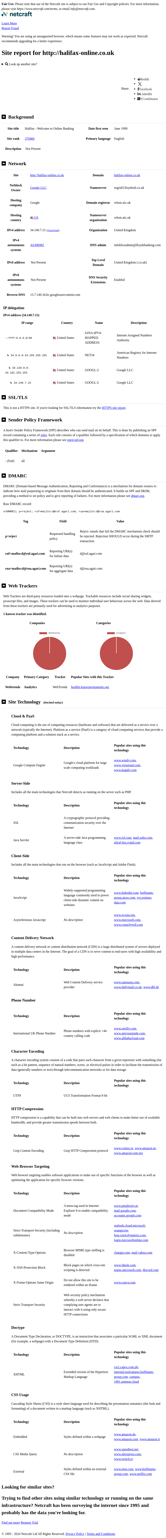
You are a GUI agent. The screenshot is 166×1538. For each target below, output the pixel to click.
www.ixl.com (122, 837)
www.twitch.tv (123, 1459)
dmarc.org (137, 496)
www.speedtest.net (126, 1449)
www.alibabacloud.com (129, 1038)
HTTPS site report (113, 407)
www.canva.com (124, 1282)
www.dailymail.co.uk (128, 987)
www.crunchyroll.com (128, 924)
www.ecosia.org (124, 915)
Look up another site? (21, 64)
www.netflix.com (140, 1474)
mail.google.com (125, 1210)
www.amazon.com (126, 1439)
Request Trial (29, 1522)
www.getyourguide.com (129, 1033)
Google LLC (38, 187)
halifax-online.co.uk (127, 175)
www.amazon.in (145, 1148)
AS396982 (37, 245)
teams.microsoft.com (127, 1270)
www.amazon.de (124, 1434)
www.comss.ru (123, 1148)
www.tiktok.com (125, 1265)
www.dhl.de (151, 987)
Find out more (11, 1522)
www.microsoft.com (127, 920)
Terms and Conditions (101, 1534)
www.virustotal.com (127, 765)
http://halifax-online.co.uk (47, 175)
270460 (29, 138)
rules (44, 435)
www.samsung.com (126, 982)
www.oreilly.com (125, 1028)
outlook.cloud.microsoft (129, 1225)
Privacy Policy (75, 1534)
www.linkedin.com (126, 892)
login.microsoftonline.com (131, 1240)
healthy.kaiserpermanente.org (90, 687)
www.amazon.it (150, 1439)
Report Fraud (10, 28)
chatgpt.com (122, 1252)
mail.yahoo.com (142, 1252)
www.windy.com (125, 760)
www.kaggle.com (125, 770)
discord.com (151, 1270)
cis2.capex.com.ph (126, 1367)
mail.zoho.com (142, 837)
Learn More (9, 23)
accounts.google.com (127, 1215)
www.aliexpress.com (127, 1454)
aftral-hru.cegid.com (127, 842)
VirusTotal (52, 230)
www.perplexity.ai (126, 1205)
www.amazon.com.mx (128, 1153)
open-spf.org (75, 440)
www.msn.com (123, 1469)
